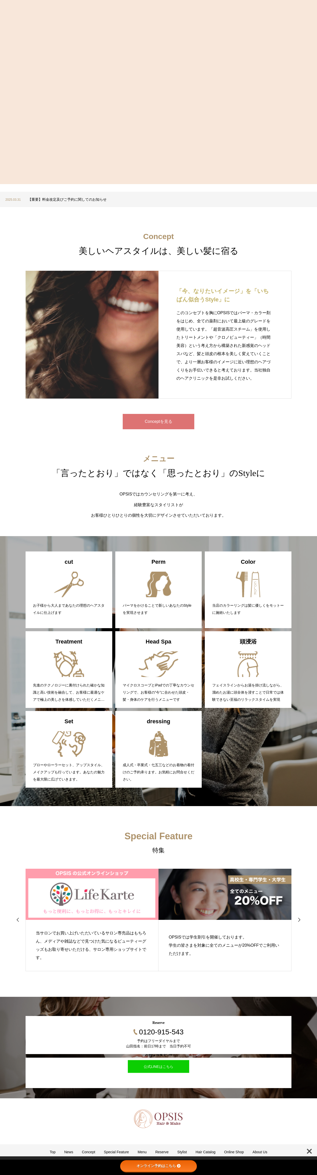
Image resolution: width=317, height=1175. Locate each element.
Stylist (182, 1152)
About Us (260, 1152)
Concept (88, 1152)
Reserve (161, 1152)
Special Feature (116, 1152)
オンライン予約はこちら (158, 1165)
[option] (158, 199)
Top (53, 1152)
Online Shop (234, 1152)
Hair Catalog (206, 1152)
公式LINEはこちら (158, 1066)
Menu (142, 1152)
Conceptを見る (158, 421)
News (68, 1152)
